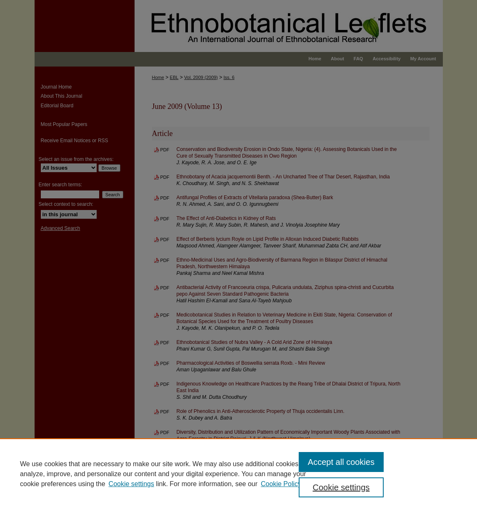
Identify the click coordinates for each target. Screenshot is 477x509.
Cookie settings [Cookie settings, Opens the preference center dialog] (341, 487)
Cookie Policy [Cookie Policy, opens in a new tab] (281, 483)
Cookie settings (131, 483)
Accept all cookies (341, 462)
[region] (238, 473)
